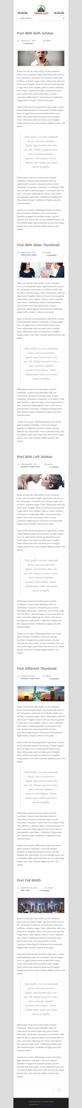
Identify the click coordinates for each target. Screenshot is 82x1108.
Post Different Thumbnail (37, 668)
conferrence (26, 255)
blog (22, 890)
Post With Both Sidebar (35, 33)
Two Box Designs (46, 1104)
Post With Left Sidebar (35, 456)
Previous (24, 270)
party (34, 255)
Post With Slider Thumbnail (38, 245)
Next (57, 270)
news (27, 890)
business (24, 467)
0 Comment (28, 43)
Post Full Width (29, 880)
